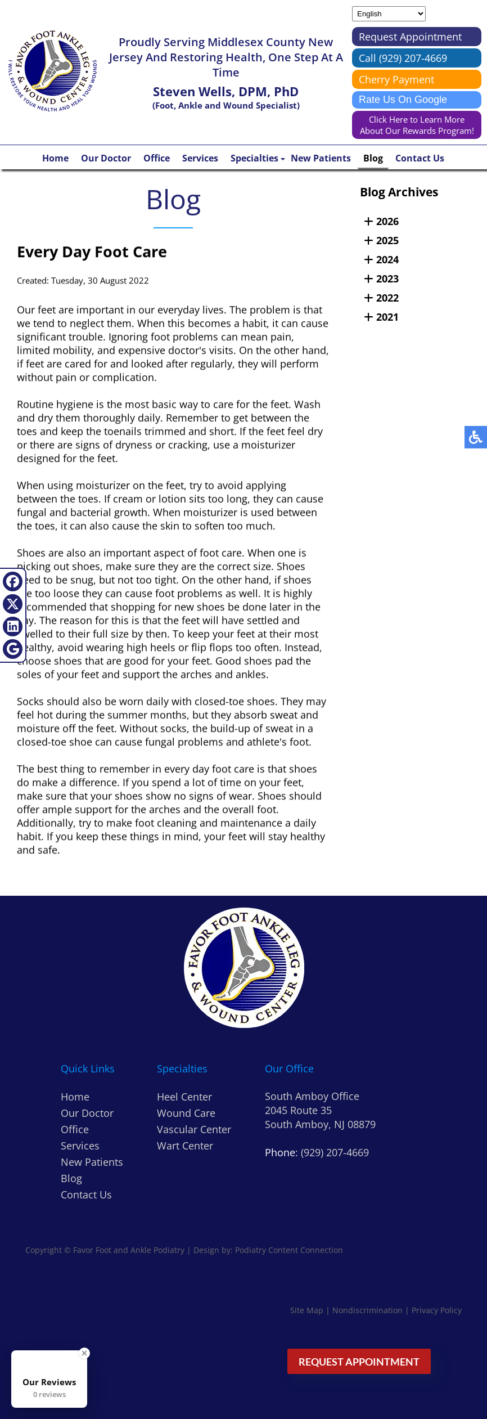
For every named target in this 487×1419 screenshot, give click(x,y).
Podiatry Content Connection (289, 1250)
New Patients (321, 158)
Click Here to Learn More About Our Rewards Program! (417, 125)
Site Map (306, 1310)
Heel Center (184, 1096)
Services (200, 158)
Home (55, 158)
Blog (373, 158)
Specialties (254, 158)
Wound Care (186, 1113)
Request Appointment (410, 36)
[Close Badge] (84, 1353)
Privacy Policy (437, 1310)
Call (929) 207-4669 (403, 58)
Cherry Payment (396, 79)
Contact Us (419, 158)
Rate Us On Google (403, 99)
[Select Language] (389, 13)
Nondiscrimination (367, 1310)
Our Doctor (106, 158)
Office (156, 158)
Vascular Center (194, 1129)
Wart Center (185, 1145)
